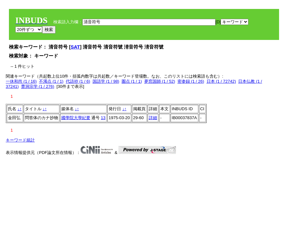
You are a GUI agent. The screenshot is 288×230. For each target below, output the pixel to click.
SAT (75, 47)
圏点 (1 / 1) (132, 81)
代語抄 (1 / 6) (78, 81)
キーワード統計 (20, 140)
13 (103, 117)
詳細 (153, 117)
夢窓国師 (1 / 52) (159, 81)
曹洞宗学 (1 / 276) (37, 86)
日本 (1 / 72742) (221, 81)
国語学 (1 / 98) (106, 81)
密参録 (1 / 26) (191, 81)
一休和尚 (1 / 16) (21, 81)
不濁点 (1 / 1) (51, 81)
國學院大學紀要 (75, 117)
